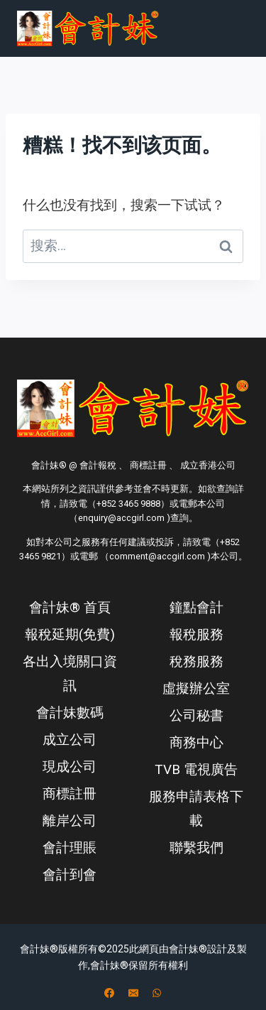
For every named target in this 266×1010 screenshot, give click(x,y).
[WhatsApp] (157, 993)
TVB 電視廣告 (196, 769)
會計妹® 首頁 (70, 607)
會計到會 (69, 874)
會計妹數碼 (70, 712)
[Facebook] (109, 993)
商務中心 (196, 742)
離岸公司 (69, 820)
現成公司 (69, 766)
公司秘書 (196, 715)
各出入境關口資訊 (70, 673)
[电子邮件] (133, 993)
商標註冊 (69, 793)
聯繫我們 (196, 847)
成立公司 (69, 739)
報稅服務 (196, 634)
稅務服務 (196, 661)
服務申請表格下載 (196, 808)
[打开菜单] (232, 28)
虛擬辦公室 (196, 688)
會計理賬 (69, 847)
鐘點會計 (196, 607)
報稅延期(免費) (70, 634)
